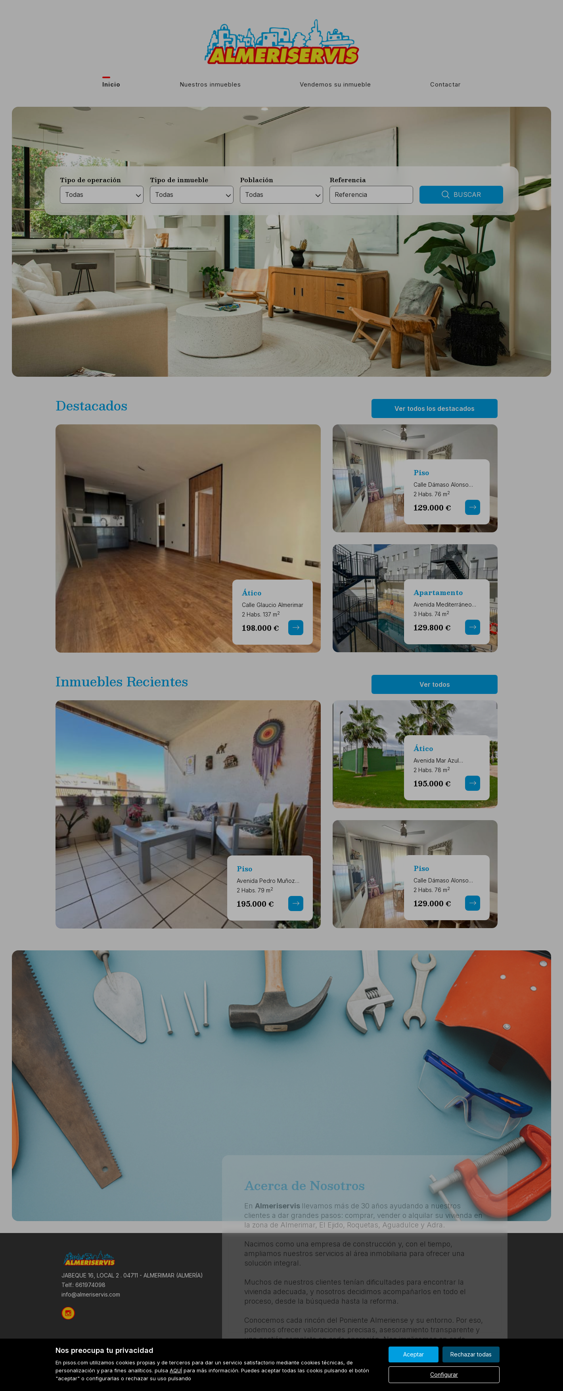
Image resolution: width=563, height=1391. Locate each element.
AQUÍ (176, 1370)
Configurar (444, 1374)
